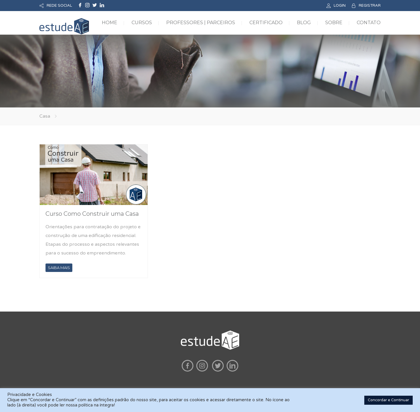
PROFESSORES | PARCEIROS (200, 22)
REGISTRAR (370, 5)
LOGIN (340, 5)
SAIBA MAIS (59, 267)
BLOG (304, 22)
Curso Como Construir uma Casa (92, 213)
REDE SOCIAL (59, 5)
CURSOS (142, 22)
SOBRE (333, 22)
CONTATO (369, 22)
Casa (44, 116)
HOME (109, 22)
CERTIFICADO (266, 22)
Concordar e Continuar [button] (388, 400)
